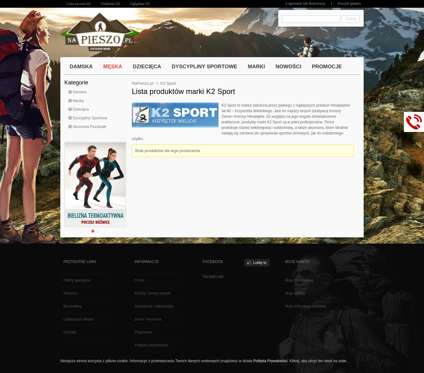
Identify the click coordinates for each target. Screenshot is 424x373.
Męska (78, 101)
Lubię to (259, 263)
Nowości (70, 293)
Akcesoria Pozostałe (89, 127)
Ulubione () (110, 4)
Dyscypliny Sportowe (90, 118)
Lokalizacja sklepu (78, 319)
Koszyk (343, 3)
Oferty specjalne (76, 280)
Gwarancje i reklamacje (154, 306)
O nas (140, 280)
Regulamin (143, 332)
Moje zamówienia (299, 280)
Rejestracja (317, 3)
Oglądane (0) (140, 4)
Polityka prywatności (151, 345)
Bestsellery (72, 306)
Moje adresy (295, 293)
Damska (79, 92)
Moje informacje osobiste (305, 306)
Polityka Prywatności (270, 361)
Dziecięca (81, 109)
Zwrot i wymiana (148, 319)
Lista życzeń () (78, 4)
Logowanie (294, 3)
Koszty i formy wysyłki (153, 293)
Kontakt (69, 332)
